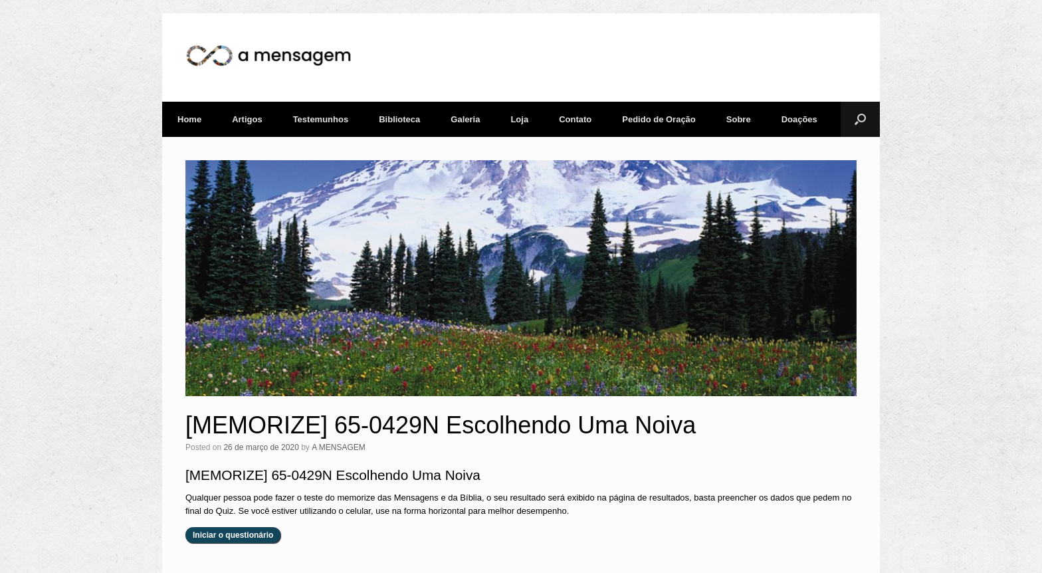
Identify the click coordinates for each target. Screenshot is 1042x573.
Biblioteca (399, 119)
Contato (575, 119)
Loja (519, 119)
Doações (799, 119)
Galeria (465, 119)
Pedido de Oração (659, 119)
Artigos (247, 119)
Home (189, 119)
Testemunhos (321, 119)
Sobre (738, 119)
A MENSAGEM (338, 447)
